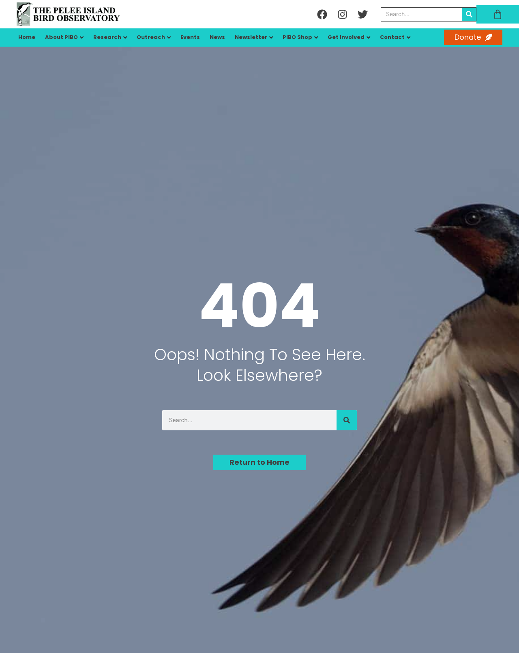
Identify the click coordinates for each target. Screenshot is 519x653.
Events (190, 37)
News (217, 37)
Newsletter (251, 37)
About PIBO (61, 37)
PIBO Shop (297, 37)
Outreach (151, 37)
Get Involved (346, 37)
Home (26, 37)
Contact (392, 37)
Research (107, 37)
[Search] (469, 14)
